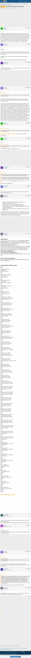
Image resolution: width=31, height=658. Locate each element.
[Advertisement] (15, 16)
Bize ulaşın (2, 651)
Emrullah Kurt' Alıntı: (4, 93)
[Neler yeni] (28, 1)
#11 (29, 518)
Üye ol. (14, 494)
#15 (29, 591)
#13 (29, 555)
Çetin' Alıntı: (3, 557)
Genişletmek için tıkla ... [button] (15, 181)
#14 (29, 572)
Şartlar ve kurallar (7, 651)
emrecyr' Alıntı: (3, 574)
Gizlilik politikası (13, 651)
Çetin (5, 525)
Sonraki (6, 25)
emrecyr (5, 27)
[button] (1, 1)
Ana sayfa (21, 651)
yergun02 (5, 195)
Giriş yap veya (11, 494)
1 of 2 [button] (2, 25)
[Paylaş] (28, 31)
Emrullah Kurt (6, 62)
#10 (29, 237)
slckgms (5, 43)
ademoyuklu (6, 514)
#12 (29, 529)
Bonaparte (6, 568)
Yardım (18, 651)
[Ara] (30, 1)
